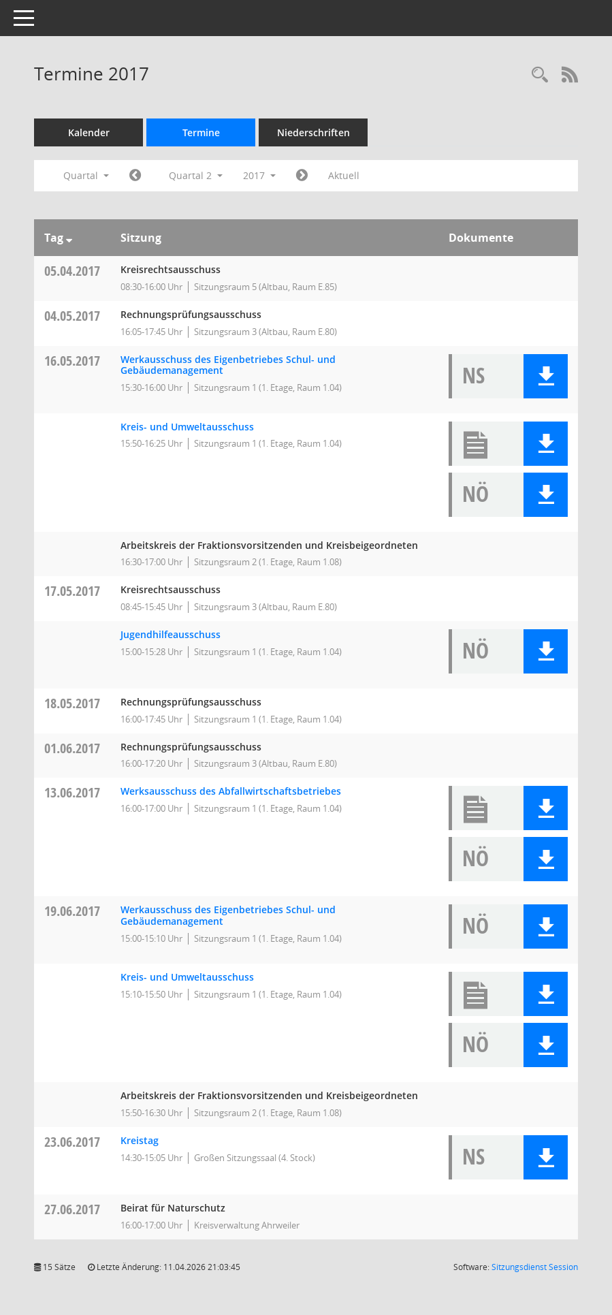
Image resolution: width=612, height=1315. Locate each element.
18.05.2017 (72, 703)
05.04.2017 (72, 271)
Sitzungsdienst (535, 1267)
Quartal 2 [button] (196, 175)
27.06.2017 (72, 1209)
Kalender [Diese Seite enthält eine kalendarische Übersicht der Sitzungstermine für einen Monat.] (89, 132)
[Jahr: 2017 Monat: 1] (135, 175)
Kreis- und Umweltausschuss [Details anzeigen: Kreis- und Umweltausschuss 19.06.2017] (187, 976)
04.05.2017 (72, 315)
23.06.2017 (72, 1141)
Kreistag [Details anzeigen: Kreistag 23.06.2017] (139, 1140)
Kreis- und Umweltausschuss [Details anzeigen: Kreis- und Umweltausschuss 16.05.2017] (187, 426)
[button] (546, 376)
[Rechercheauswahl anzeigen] (540, 75)
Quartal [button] (86, 175)
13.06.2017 (72, 792)
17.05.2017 (72, 591)
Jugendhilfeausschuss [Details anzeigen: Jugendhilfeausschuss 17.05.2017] (170, 634)
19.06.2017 (72, 911)
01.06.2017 (72, 748)
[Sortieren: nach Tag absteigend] (69, 237)
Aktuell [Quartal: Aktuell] (343, 175)
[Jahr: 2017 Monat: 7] (302, 175)
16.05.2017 (72, 360)
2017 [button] (259, 175)
